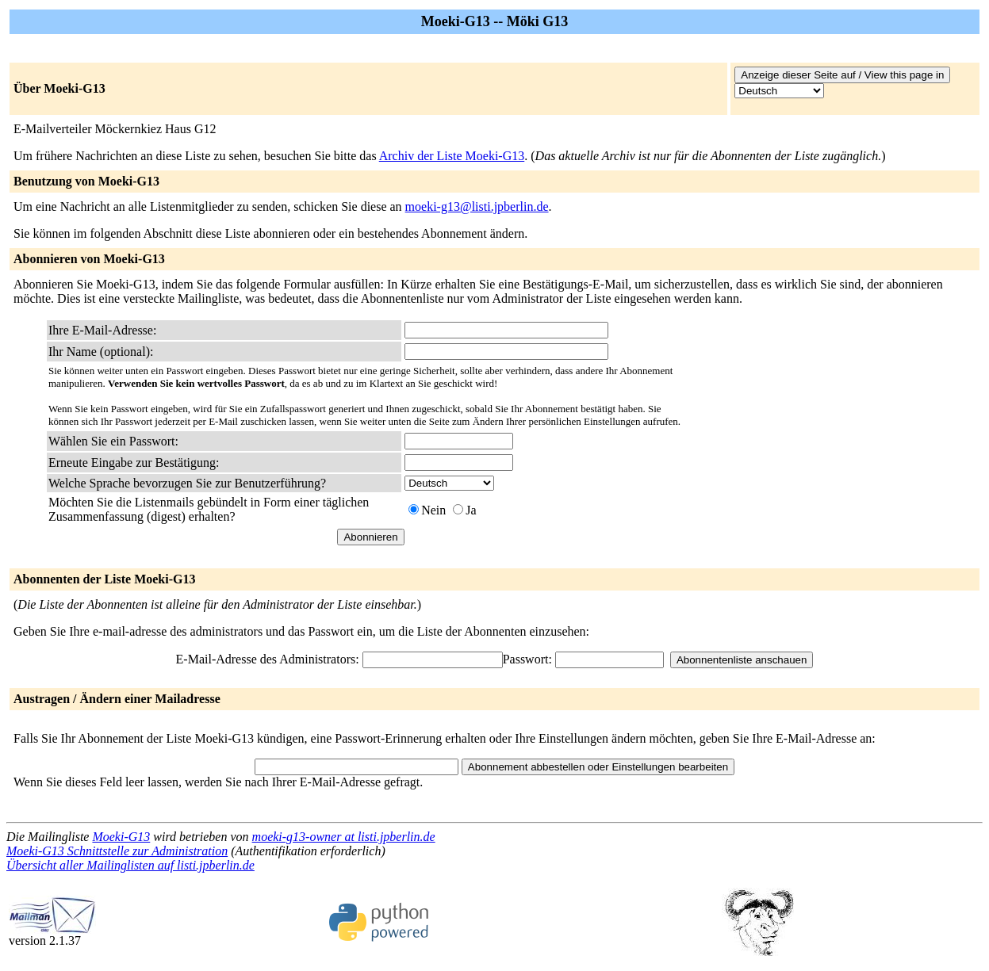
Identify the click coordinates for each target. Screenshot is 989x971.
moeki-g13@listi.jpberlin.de (477, 206)
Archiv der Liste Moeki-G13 (452, 155)
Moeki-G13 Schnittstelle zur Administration (117, 851)
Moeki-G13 (121, 836)
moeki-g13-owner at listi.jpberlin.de (343, 836)
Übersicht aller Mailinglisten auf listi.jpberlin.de (130, 865)
